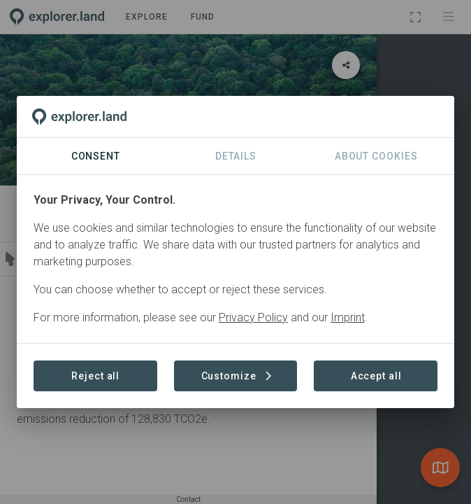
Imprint (348, 317)
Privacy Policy (253, 317)
